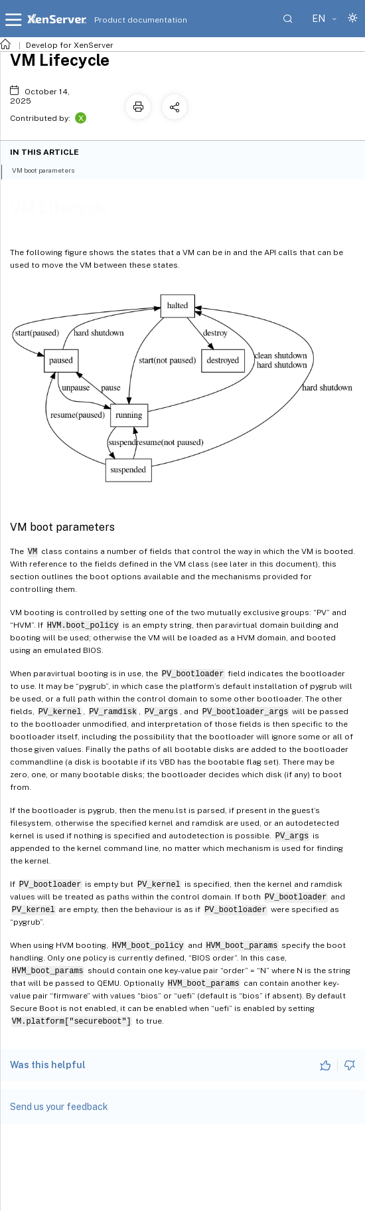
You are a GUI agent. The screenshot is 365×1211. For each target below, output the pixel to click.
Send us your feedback (59, 1106)
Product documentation (124, 20)
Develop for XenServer (69, 45)
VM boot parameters (50, 169)
